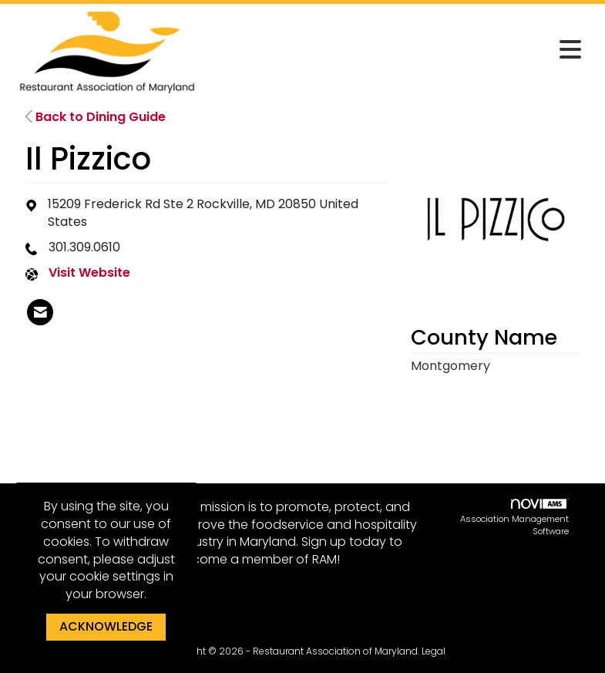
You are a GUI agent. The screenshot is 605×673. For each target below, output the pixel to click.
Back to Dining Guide (95, 117)
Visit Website (89, 272)
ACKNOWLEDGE (106, 626)
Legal (433, 651)
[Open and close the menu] (396, 50)
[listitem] (40, 312)
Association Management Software (514, 518)
